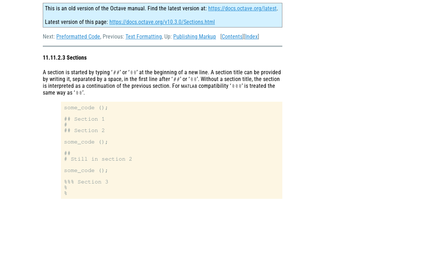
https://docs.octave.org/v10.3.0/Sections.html (162, 22)
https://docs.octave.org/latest (242, 8)
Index (251, 36)
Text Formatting (143, 36)
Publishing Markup (194, 36)
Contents (232, 36)
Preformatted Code (78, 36)
